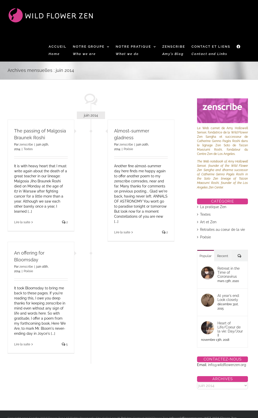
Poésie (128, 149)
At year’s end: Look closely (228, 298)
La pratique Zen (213, 207)
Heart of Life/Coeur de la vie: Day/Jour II (230, 329)
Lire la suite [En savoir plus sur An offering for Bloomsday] (22, 344)
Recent (222, 256)
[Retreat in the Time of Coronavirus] (207, 269)
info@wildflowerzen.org (227, 365)
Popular (206, 256)
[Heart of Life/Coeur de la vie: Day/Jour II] (207, 324)
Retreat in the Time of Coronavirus (228, 272)
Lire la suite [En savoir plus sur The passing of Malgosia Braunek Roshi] (22, 222)
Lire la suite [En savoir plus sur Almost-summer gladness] (122, 232)
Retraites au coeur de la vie (222, 230)
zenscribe (26, 144)
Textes (28, 149)
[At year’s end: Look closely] (207, 296)
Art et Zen (208, 222)
